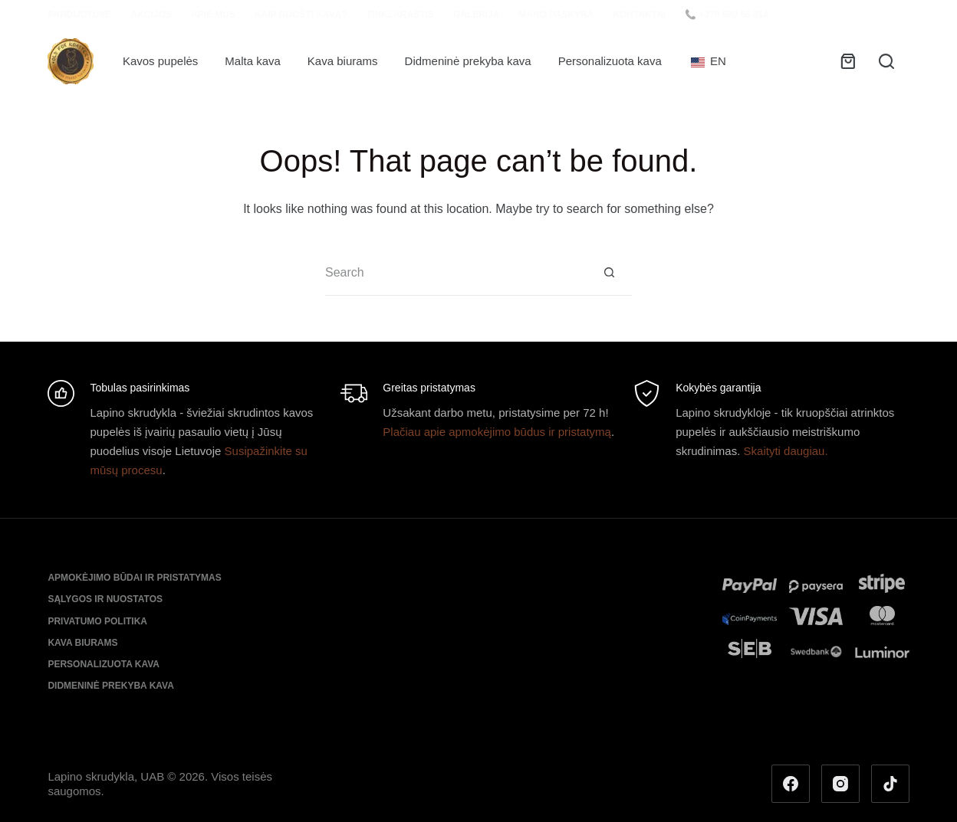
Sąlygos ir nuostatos (105, 599)
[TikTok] (890, 784)
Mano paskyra (556, 14)
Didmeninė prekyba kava (468, 60)
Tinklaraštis (400, 14)
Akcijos (151, 14)
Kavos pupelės (160, 60)
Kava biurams (342, 60)
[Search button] (609, 273)
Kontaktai (639, 14)
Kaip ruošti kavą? (301, 14)
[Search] (886, 61)
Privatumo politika (97, 621)
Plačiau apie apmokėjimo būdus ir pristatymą (497, 431)
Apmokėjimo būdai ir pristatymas (134, 577)
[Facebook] (790, 784)
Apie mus (213, 14)
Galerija (476, 14)
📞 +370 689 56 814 (726, 14)
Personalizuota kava (610, 60)
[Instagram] (840, 784)
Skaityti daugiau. (786, 450)
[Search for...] (455, 273)
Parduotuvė (79, 14)
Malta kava (253, 60)
